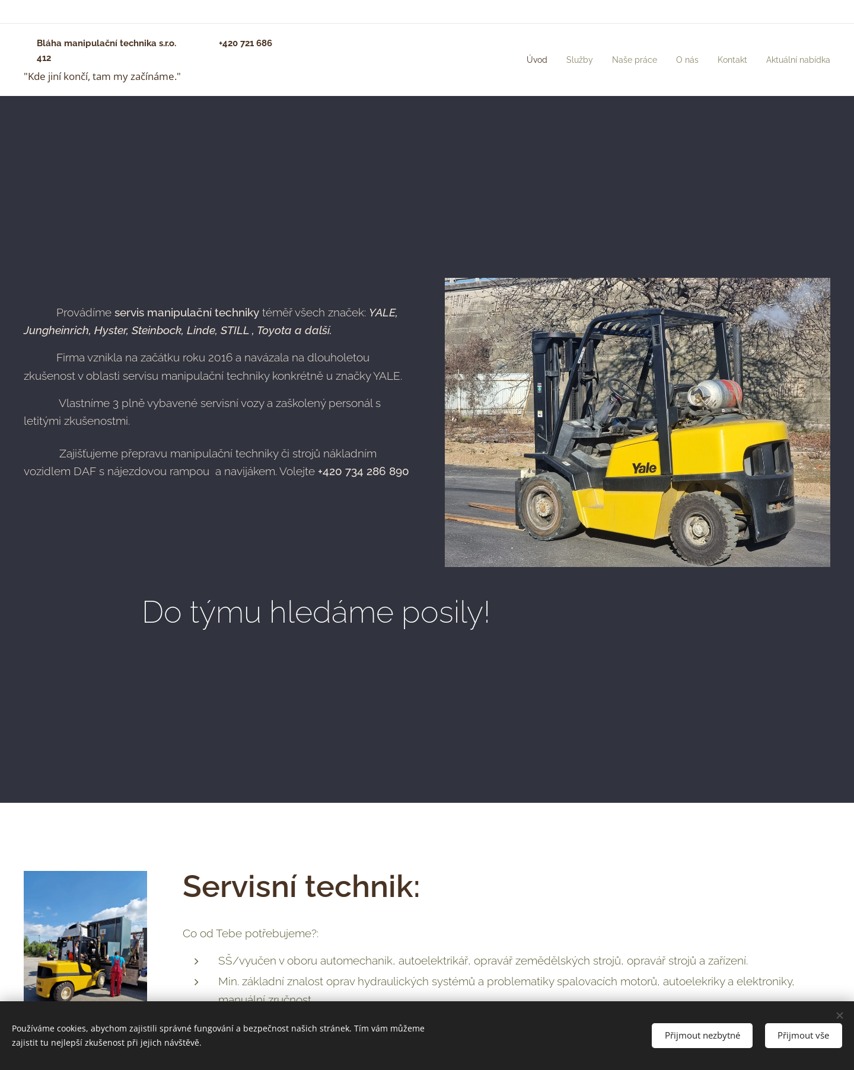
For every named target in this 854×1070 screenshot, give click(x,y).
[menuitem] (520, 60)
